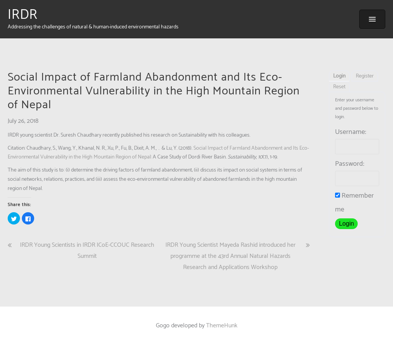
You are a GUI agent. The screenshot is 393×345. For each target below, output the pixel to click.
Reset (339, 87)
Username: (350, 132)
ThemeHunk (222, 325)
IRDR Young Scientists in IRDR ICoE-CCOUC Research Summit (87, 250)
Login (339, 76)
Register (365, 76)
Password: (349, 164)
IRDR (23, 15)
